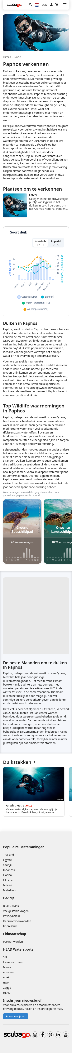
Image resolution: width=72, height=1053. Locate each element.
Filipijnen (8, 880)
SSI (5, 957)
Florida (7, 875)
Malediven (9, 890)
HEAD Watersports (18, 949)
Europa (7, 57)
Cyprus (17, 57)
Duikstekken (19, 762)
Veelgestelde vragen (16, 911)
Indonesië (9, 870)
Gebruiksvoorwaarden (17, 921)
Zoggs (7, 987)
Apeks (7, 977)
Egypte (7, 860)
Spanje (7, 865)
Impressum (10, 926)
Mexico (7, 885)
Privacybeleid (11, 916)
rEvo (6, 982)
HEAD (6, 992)
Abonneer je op (15, 1016)
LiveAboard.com (13, 962)
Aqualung (9, 972)
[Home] (14, 5)
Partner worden (13, 941)
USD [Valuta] (44, 5)
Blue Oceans (11, 906)
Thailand (8, 854)
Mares (7, 967)
